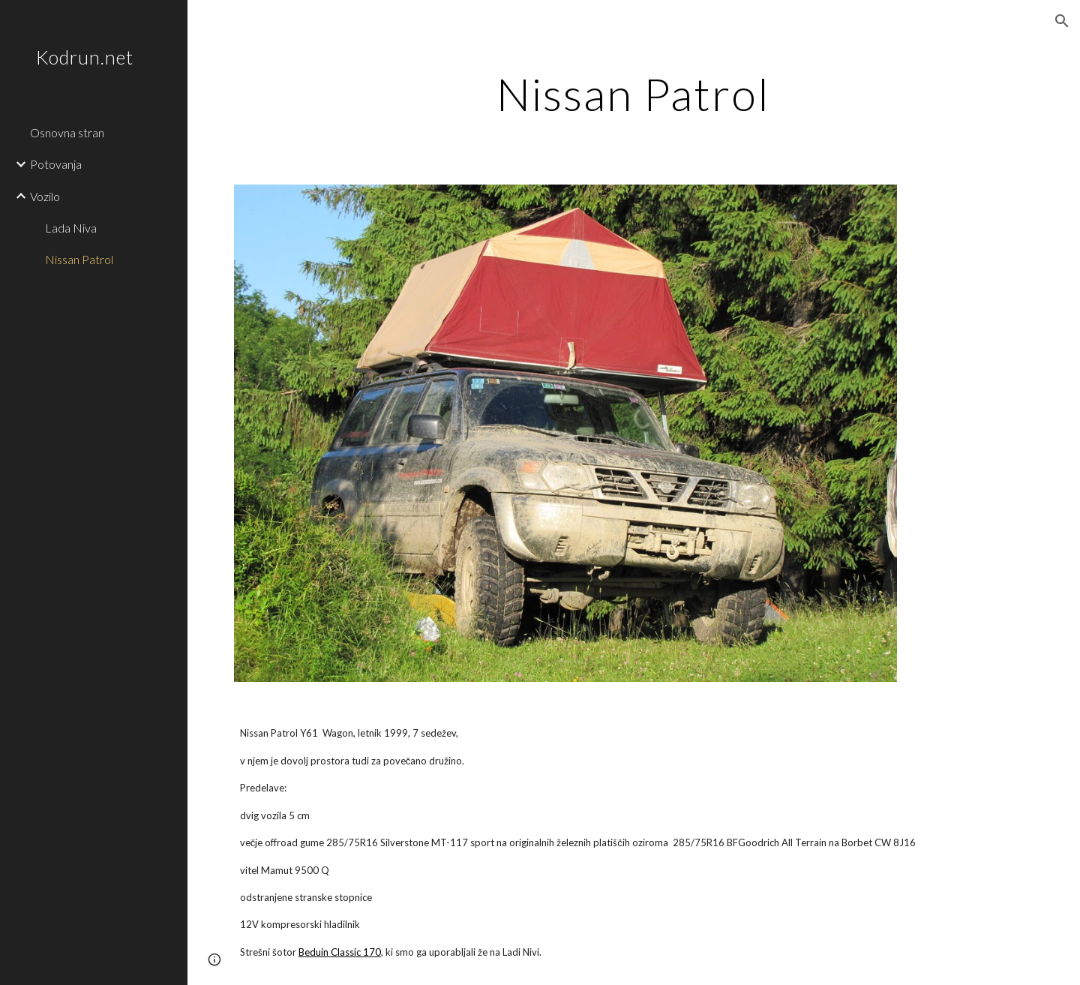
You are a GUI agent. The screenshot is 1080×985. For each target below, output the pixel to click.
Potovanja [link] (56, 164)
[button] (1062, 21)
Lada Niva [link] (71, 228)
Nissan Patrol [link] (79, 259)
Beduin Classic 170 (339, 952)
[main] (633, 94)
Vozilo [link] (45, 196)
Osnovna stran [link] (67, 132)
